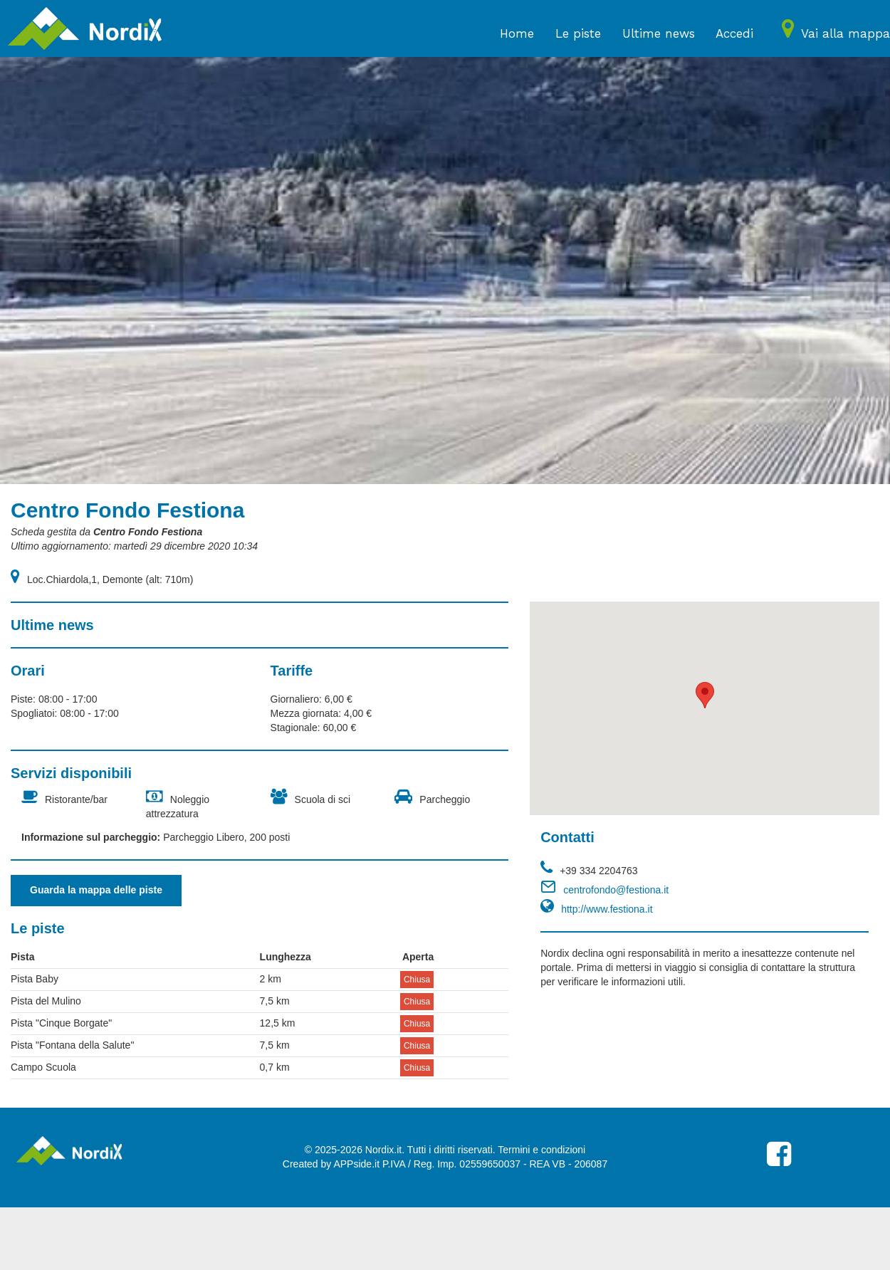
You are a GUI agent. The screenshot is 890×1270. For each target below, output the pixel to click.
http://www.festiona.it (606, 909)
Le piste (578, 33)
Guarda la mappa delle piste (96, 890)
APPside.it (356, 1164)
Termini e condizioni (541, 1149)
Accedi (734, 33)
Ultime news (658, 33)
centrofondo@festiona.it (616, 890)
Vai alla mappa (845, 33)
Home (517, 33)
